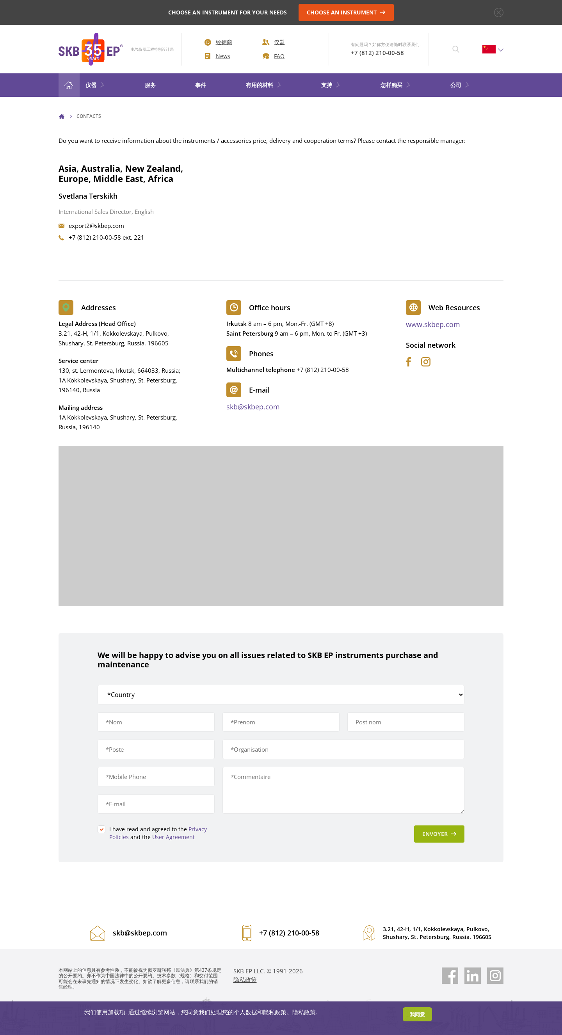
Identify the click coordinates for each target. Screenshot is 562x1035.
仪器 (273, 42)
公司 (460, 85)
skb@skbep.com (253, 406)
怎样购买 (396, 85)
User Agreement (173, 837)
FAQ (274, 56)
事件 (200, 85)
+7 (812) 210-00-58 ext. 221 (106, 237)
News (217, 56)
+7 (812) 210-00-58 (377, 53)
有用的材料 (264, 85)
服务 (150, 85)
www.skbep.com (433, 324)
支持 (331, 85)
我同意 (417, 1014)
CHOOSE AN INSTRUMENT (346, 12)
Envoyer (439, 834)
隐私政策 (245, 979)
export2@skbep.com (96, 225)
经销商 (218, 42)
